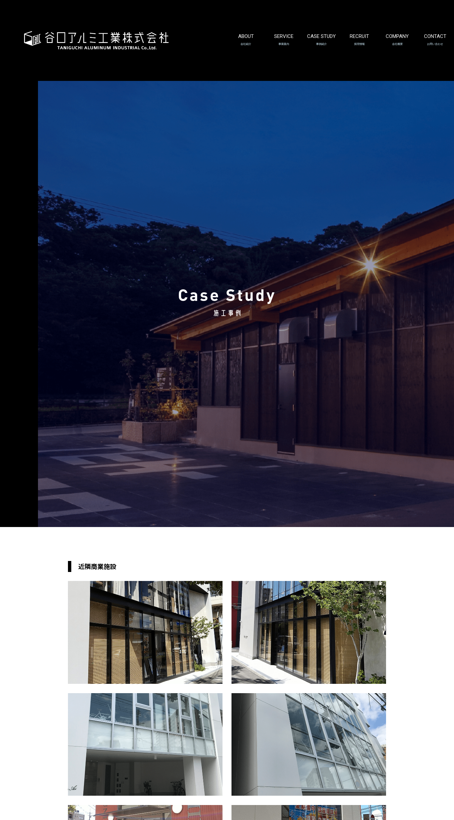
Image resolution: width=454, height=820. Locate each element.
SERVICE (283, 34)
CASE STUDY (321, 34)
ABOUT (246, 34)
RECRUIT (359, 34)
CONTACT (435, 34)
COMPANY (397, 34)
